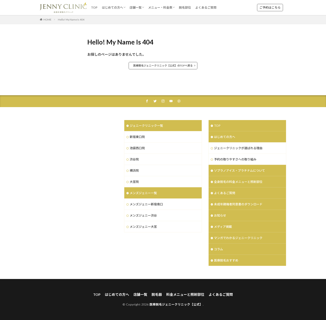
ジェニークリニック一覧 (146, 125)
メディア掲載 (223, 226)
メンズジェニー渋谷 (143, 215)
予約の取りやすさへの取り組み (235, 159)
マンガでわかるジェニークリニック (238, 238)
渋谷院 (134, 159)
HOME (47, 19)
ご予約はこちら (270, 7)
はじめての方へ (112, 7)
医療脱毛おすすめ (226, 260)
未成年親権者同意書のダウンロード (238, 204)
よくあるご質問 (205, 7)
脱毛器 (157, 294)
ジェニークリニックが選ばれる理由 (238, 148)
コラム (218, 249)
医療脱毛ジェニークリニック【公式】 (176, 304)
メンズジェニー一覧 (143, 193)
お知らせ (220, 215)
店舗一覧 (135, 7)
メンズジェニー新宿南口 (146, 204)
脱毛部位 (185, 7)
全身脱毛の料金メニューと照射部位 (238, 182)
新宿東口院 (137, 137)
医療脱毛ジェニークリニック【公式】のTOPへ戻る (163, 65)
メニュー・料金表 (160, 7)
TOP (94, 7)
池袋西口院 (137, 148)
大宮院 (134, 182)
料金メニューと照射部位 (185, 294)
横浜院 (134, 170)
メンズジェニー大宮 (143, 226)
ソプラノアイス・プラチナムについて (239, 170)
